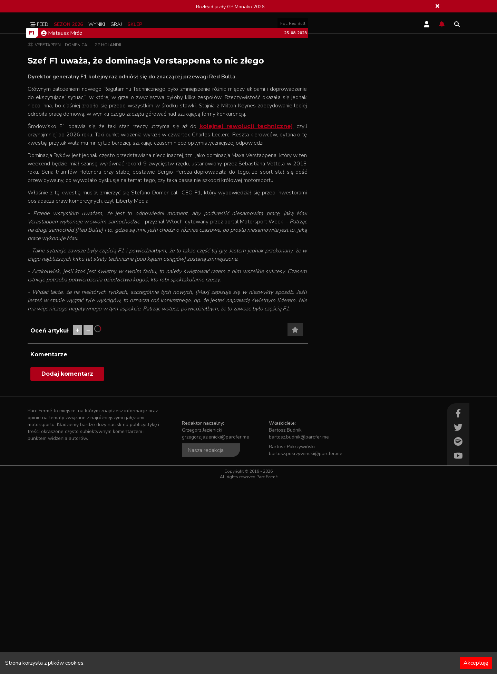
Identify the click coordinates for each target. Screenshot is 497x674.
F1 (31, 224)
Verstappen (48, 236)
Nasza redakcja (205, 642)
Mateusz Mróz (61, 225)
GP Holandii (108, 236)
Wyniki (96, 24)
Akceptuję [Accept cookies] (476, 663)
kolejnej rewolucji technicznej (246, 318)
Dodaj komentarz (67, 565)
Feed (39, 24)
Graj (116, 24)
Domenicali (77, 236)
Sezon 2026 (68, 24)
